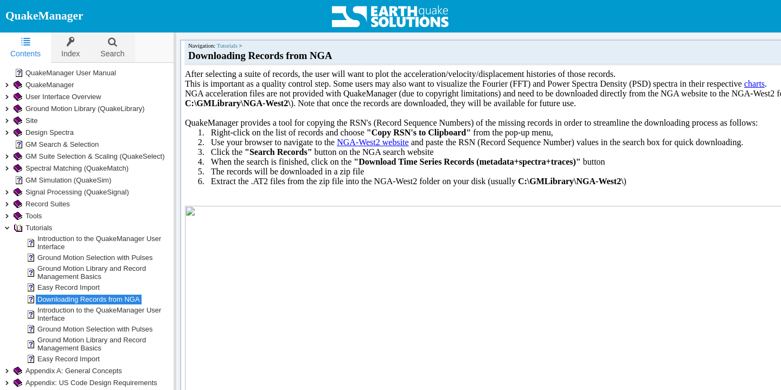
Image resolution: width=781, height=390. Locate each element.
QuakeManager (44, 15)
